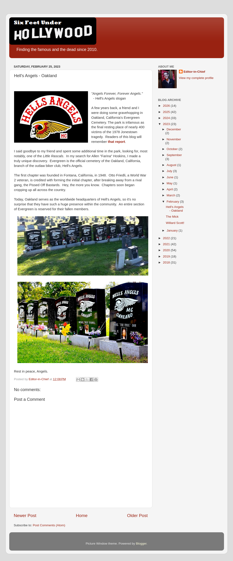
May (170, 183)
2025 (167, 112)
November (174, 139)
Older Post (137, 515)
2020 (167, 250)
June (170, 177)
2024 (167, 118)
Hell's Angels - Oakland (175, 208)
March (171, 195)
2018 (167, 262)
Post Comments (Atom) (49, 525)
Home (82, 515)
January (173, 230)
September (174, 155)
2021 (167, 244)
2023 (167, 124)
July (170, 171)
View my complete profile (196, 78)
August (172, 165)
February (173, 201)
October (173, 149)
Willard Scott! (175, 223)
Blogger (141, 543)
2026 (167, 105)
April (170, 189)
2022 (167, 238)
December (174, 129)
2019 (167, 256)
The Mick (172, 216)
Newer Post (25, 515)
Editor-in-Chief (194, 71)
